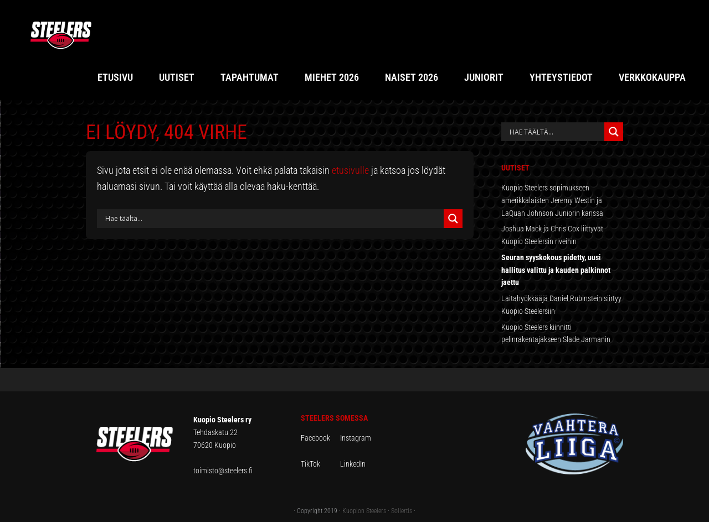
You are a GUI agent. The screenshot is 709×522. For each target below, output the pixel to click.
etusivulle (350, 170)
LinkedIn (353, 463)
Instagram (355, 437)
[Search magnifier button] (453, 218)
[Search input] (273, 218)
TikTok (319, 463)
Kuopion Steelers (364, 511)
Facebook (320, 437)
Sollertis (401, 511)
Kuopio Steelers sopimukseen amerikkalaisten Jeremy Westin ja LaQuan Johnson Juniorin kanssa (552, 200)
